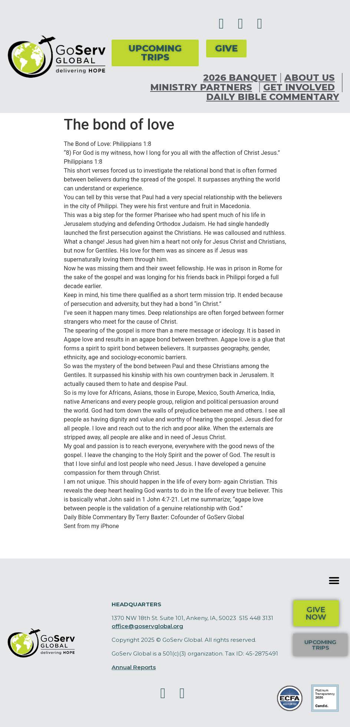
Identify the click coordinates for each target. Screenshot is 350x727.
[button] (334, 581)
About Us (311, 78)
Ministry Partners (203, 87)
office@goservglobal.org (147, 626)
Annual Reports (134, 667)
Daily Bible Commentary (272, 97)
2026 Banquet (240, 78)
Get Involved (301, 87)
